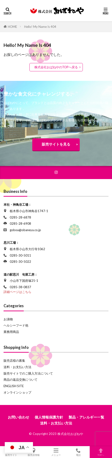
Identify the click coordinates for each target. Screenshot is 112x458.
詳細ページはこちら (17, 292)
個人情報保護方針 (49, 417)
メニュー (56, 452)
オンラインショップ (17, 392)
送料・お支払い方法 (17, 367)
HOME (12, 27)
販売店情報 (33, 452)
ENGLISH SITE (14, 386)
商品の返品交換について (20, 379)
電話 (78, 452)
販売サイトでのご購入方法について (28, 373)
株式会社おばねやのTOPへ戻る (56, 67)
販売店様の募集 (14, 360)
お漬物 (8, 319)
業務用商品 (11, 332)
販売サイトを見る (56, 144)
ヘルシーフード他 (16, 325)
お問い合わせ (18, 417)
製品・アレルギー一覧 (86, 417)
